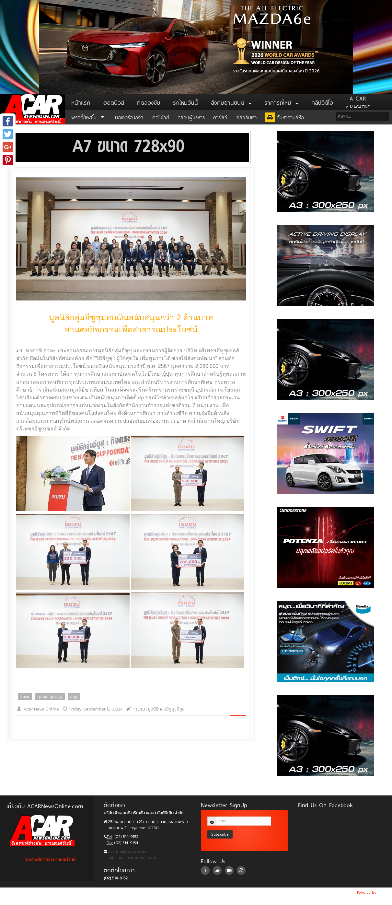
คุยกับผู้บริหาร (191, 117)
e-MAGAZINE (358, 102)
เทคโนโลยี (160, 117)
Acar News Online (41, 709)
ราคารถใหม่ (281, 102)
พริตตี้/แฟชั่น (89, 117)
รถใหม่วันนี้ (185, 102)
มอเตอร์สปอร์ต (129, 117)
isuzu (24, 696)
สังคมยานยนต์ (231, 102)
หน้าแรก (80, 102)
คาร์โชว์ (220, 117)
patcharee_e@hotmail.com (131, 858)
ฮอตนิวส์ (113, 102)
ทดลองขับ (148, 102)
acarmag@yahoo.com (127, 851)
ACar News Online (32, 109)
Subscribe (220, 834)
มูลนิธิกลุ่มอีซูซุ (49, 696)
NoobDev (384, 892)
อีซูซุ (73, 696)
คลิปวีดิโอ (322, 102)
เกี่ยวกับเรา (246, 117)
